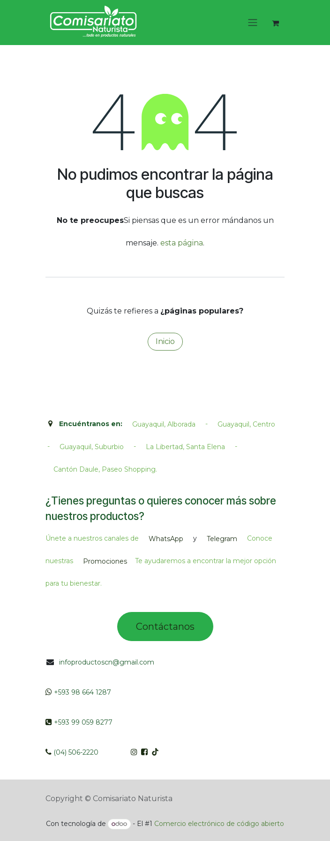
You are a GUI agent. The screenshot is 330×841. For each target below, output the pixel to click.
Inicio (165, 341)
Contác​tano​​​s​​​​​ (165, 626)
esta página (181, 242)
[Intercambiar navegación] (252, 22)
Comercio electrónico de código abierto (219, 823)
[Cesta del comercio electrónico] (275, 23)
